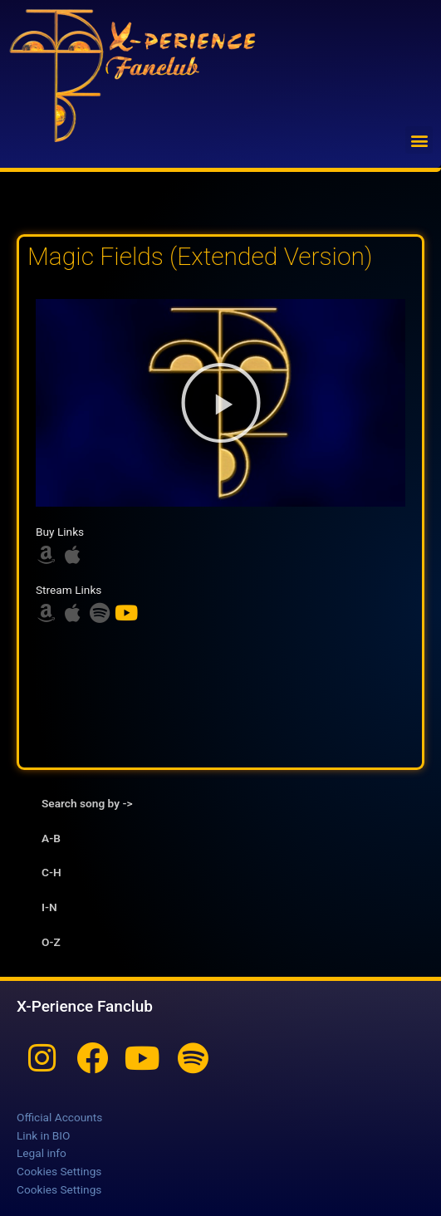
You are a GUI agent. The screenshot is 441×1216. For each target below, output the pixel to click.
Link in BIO (43, 1135)
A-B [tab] (51, 838)
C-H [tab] (51, 872)
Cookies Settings (59, 1171)
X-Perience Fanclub (85, 1006)
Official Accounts (59, 1117)
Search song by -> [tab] (87, 803)
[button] (419, 140)
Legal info (41, 1153)
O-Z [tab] (51, 942)
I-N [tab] (49, 907)
